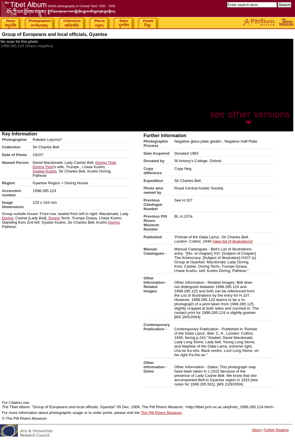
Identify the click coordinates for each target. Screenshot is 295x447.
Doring (7, 218)
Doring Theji (105, 162)
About (256, 430)
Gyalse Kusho (44, 171)
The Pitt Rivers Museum (161, 412)
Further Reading (276, 430)
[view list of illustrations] (233, 241)
